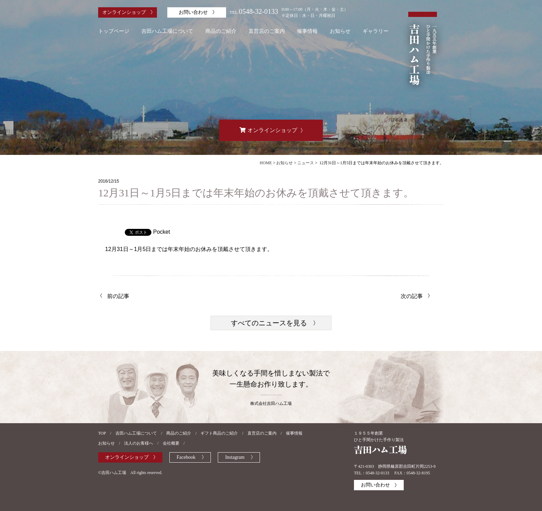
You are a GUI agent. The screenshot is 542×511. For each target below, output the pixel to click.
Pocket (161, 232)
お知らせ (284, 162)
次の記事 (412, 296)
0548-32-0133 (258, 11)
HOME (266, 162)
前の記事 (118, 296)
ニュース (305, 162)
